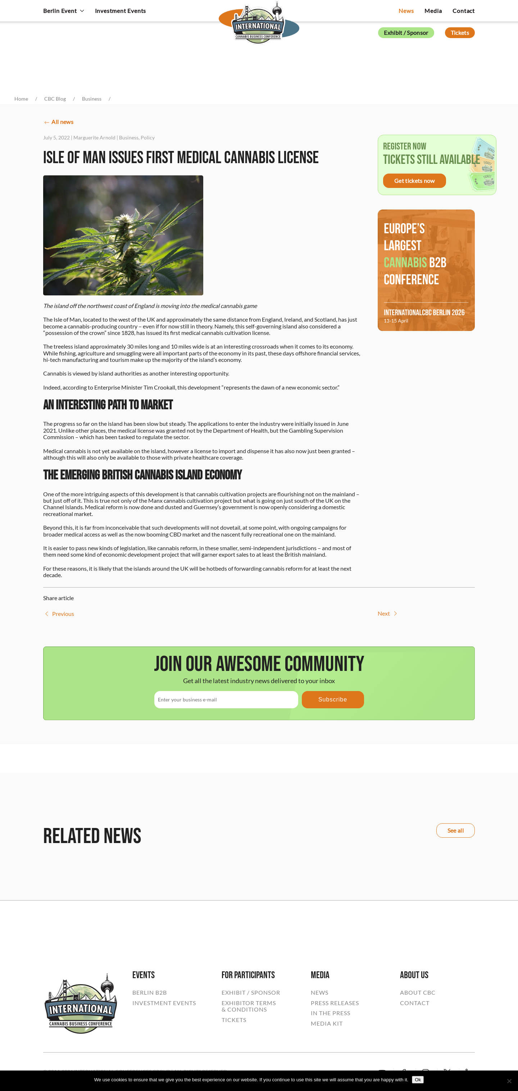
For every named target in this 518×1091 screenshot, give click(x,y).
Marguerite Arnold (94, 137)
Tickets (460, 32)
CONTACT (415, 1003)
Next (388, 613)
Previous (58, 613)
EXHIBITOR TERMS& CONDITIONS (249, 1006)
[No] (509, 1081)
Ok (418, 1079)
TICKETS (234, 1020)
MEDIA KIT (327, 1023)
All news (58, 122)
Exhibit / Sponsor (406, 32)
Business (128, 137)
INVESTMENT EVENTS (164, 1003)
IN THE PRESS (330, 1013)
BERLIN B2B (149, 992)
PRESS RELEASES (335, 1003)
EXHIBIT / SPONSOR (251, 992)
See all (455, 830)
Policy (148, 137)
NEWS (319, 992)
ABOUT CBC (418, 992)
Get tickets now (414, 180)
